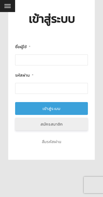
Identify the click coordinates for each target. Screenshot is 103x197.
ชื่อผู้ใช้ (22, 47)
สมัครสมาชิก (51, 124)
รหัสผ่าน (24, 75)
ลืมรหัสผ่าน (51, 142)
